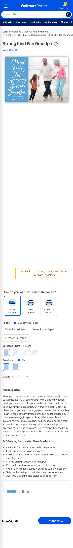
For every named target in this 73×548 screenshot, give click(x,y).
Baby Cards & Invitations (36, 31)
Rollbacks (7, 22)
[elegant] (24, 352)
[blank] (6, 367)
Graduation (35, 22)
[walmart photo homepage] (34, 6)
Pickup (64, 22)
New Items (21, 22)
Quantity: (8, 376)
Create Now (55, 521)
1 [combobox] (18, 376)
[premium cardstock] (16, 338)
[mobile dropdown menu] (5, 6)
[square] (6, 352)
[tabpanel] (36, 79)
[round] (15, 352)
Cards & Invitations (12, 31)
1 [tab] (36, 107)
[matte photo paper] (15, 329)
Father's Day (51, 22)
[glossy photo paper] (43, 329)
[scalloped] (34, 352)
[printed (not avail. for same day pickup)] (15, 367)
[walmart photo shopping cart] (64, 6)
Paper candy (12, 50)
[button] (56, 44)
